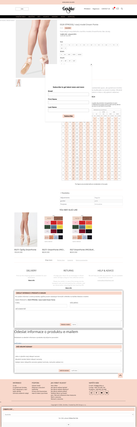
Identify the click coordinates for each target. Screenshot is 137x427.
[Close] (91, 64)
